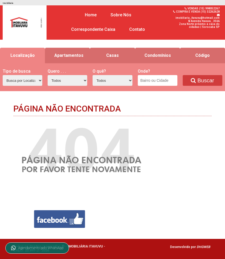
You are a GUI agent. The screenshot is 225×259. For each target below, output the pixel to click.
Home (91, 14)
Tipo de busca (16, 71)
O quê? (99, 71)
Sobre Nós (120, 14)
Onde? (144, 71)
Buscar (202, 80)
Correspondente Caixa (93, 29)
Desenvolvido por (190, 247)
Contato (137, 29)
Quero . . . (57, 71)
